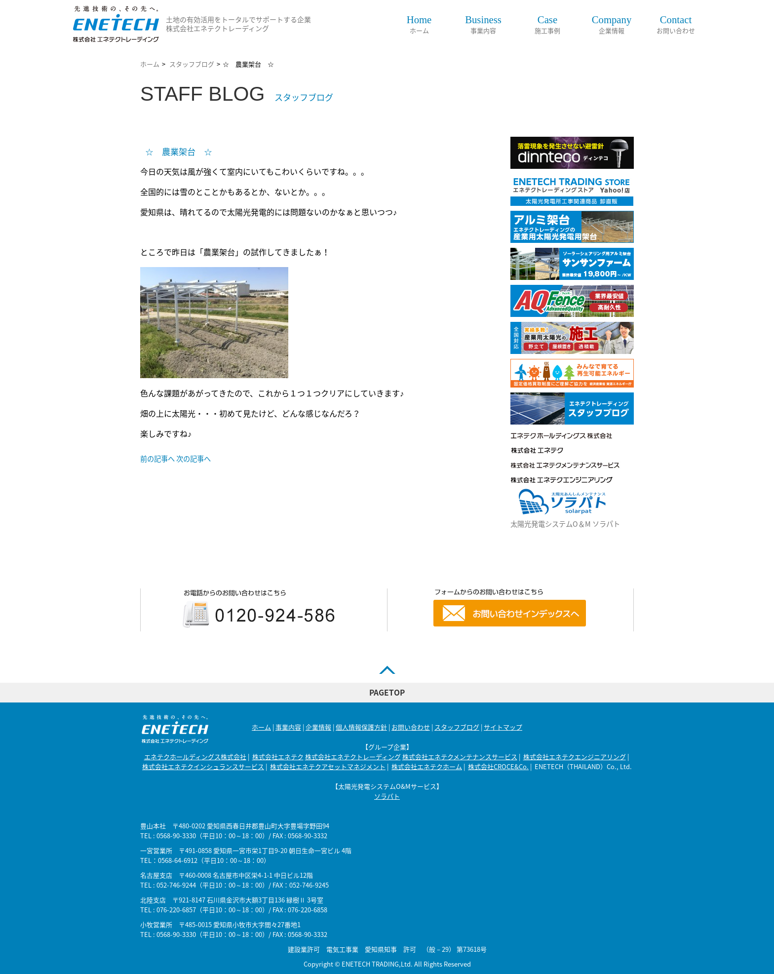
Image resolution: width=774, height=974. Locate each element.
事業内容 (483, 24)
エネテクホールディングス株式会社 (195, 756)
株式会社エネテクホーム (426, 766)
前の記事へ (157, 458)
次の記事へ (193, 458)
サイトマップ (503, 727)
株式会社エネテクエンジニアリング (574, 756)
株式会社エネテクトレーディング (353, 756)
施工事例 (547, 24)
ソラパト (387, 796)
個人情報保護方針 (361, 727)
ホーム (419, 24)
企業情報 (612, 24)
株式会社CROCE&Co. (498, 766)
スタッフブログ (191, 64)
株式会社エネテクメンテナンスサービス (459, 756)
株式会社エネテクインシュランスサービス (203, 766)
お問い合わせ (676, 24)
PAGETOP (387, 692)
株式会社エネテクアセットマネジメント (328, 766)
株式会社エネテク (278, 756)
